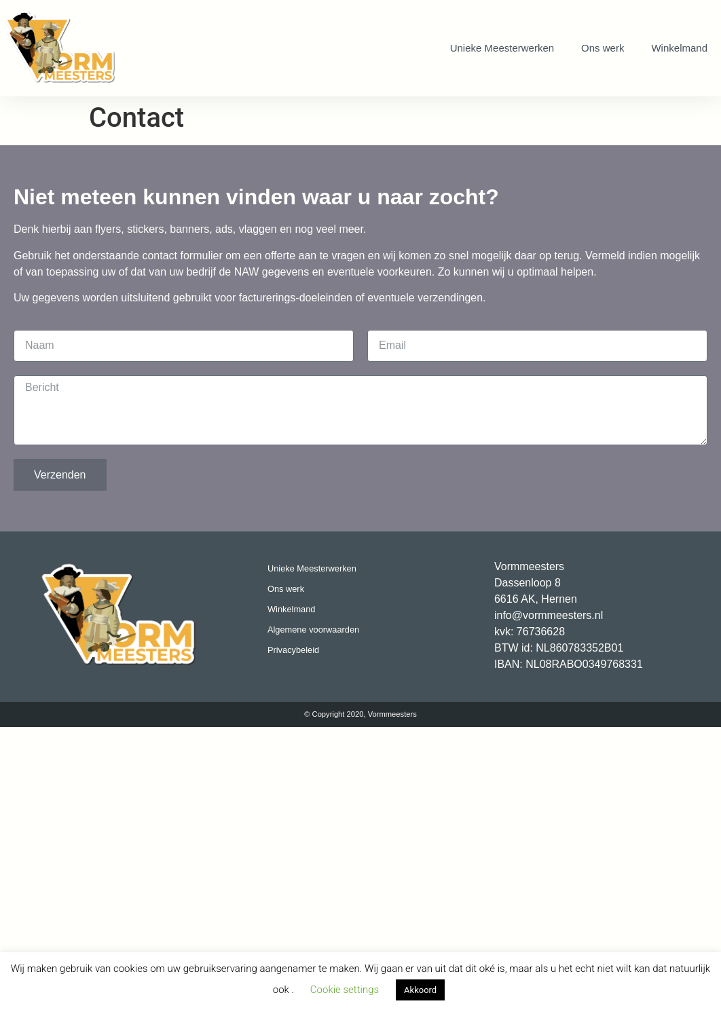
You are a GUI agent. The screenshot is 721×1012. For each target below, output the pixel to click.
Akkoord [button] (420, 990)
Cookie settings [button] (344, 989)
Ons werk (602, 48)
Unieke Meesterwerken (502, 48)
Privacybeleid (293, 650)
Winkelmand (679, 48)
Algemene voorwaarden (313, 629)
